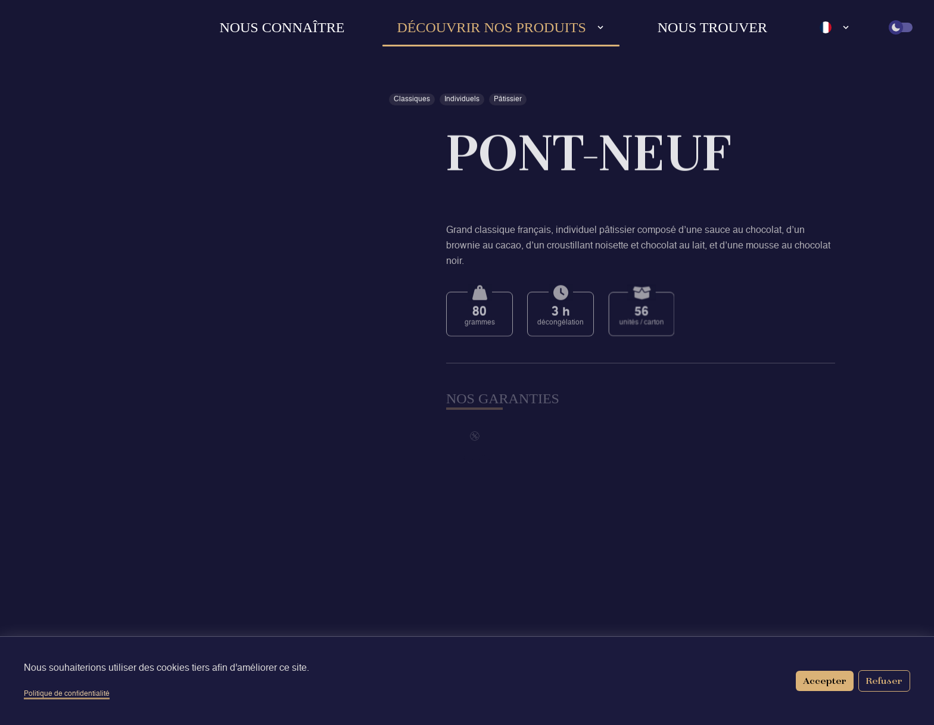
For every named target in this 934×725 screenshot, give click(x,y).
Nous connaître (281, 27)
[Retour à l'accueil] (51, 27)
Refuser (884, 680)
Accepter (824, 680)
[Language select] (835, 27)
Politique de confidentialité (67, 694)
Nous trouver (712, 27)
